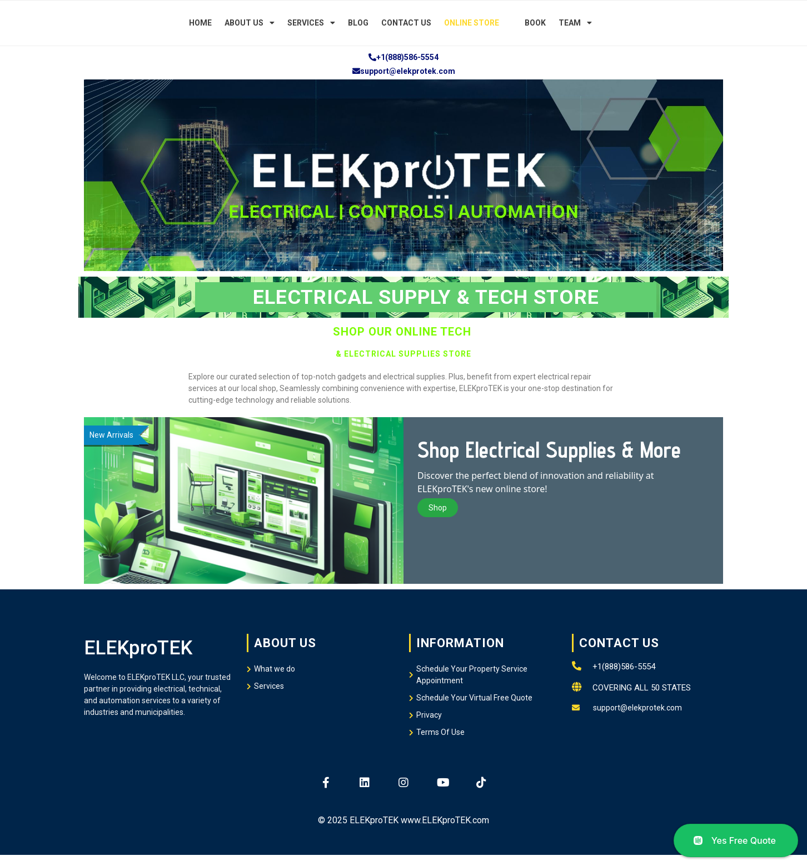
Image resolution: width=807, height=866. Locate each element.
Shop (438, 507)
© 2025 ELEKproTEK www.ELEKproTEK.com (403, 820)
